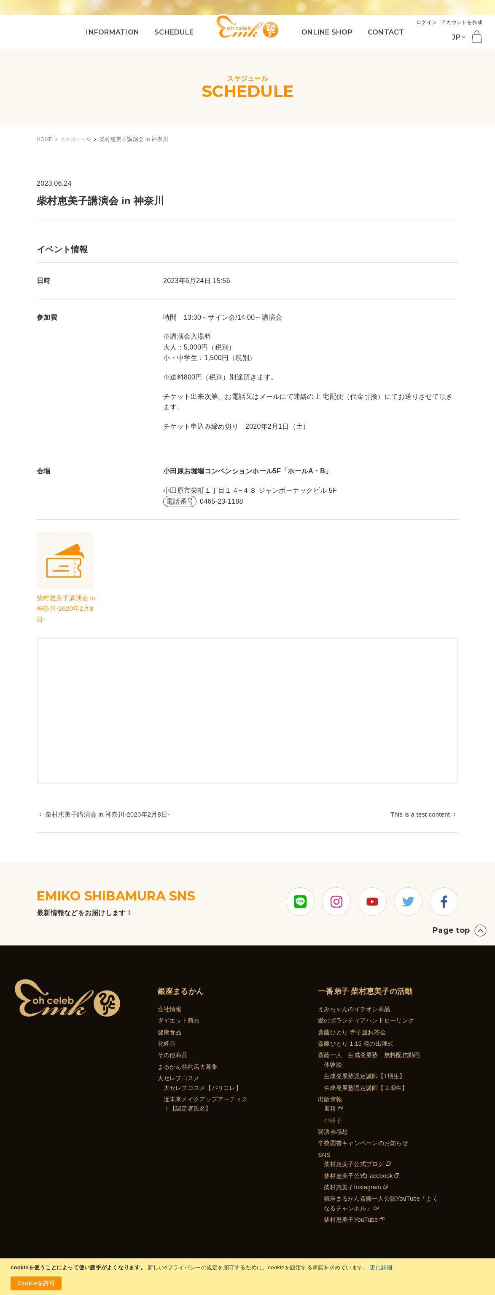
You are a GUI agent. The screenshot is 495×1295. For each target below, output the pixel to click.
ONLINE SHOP (326, 32)
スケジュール (78, 139)
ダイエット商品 (179, 1020)
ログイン (422, 22)
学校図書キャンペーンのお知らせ (363, 1143)
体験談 (333, 1064)
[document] (249, 1276)
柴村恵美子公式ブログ (354, 1164)
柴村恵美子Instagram (352, 1187)
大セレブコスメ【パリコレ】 (203, 1087)
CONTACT (386, 32)
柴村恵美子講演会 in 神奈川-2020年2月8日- (68, 608)
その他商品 (173, 1055)
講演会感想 (333, 1131)
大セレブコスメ (179, 1078)
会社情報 (170, 1009)
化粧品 (167, 1043)
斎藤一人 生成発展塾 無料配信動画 (369, 1055)
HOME (45, 139)
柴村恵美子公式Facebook (358, 1175)
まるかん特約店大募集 (188, 1066)
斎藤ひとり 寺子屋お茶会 (352, 1032)
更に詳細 (381, 1267)
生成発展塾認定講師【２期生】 (366, 1087)
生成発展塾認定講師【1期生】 (364, 1076)
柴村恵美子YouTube (351, 1219)
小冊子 (333, 1120)
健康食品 (170, 1032)
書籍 (330, 1108)
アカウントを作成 (460, 22)
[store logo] (247, 26)
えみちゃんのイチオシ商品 (354, 1009)
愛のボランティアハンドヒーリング (366, 1020)
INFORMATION (112, 32)
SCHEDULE (174, 32)
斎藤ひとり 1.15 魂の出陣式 (355, 1043)
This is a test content (418, 814)
